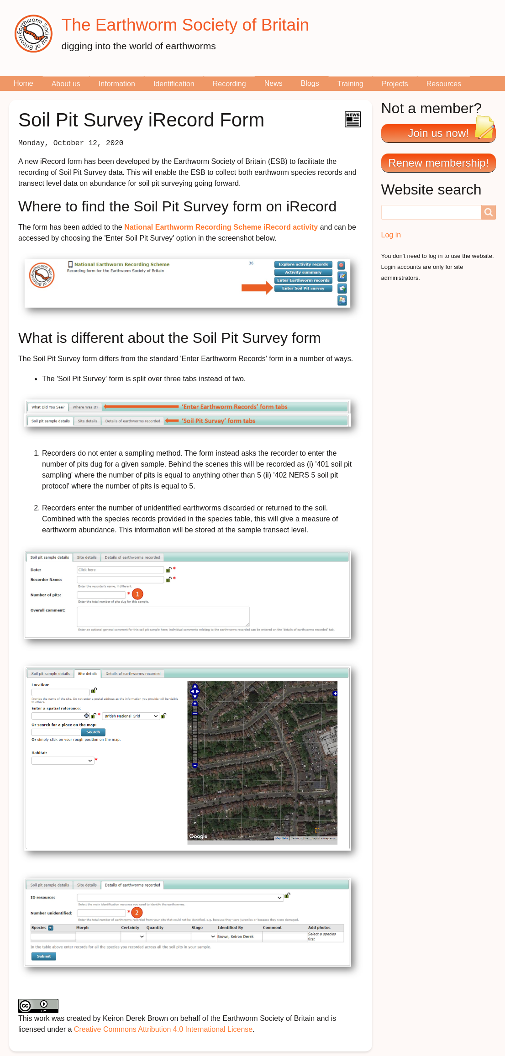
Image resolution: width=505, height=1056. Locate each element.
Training (350, 84)
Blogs (310, 83)
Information (117, 84)
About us (66, 84)
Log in (391, 235)
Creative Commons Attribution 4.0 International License (163, 1029)
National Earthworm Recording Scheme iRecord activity (221, 227)
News (273, 83)
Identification (174, 84)
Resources (443, 84)
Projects (395, 84)
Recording (229, 84)
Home (23, 83)
